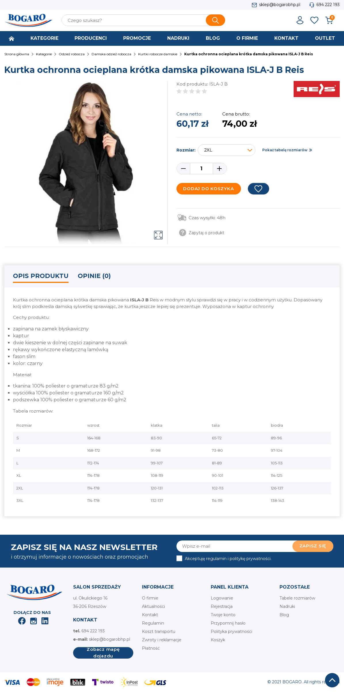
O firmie (150, 598)
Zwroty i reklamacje (161, 639)
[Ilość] (201, 168)
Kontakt (150, 614)
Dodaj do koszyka (208, 188)
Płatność (151, 648)
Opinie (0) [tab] (94, 275)
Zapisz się (312, 546)
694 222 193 (328, 4)
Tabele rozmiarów (297, 598)
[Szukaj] (143, 20)
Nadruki (287, 606)
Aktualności (153, 606)
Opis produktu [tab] (41, 275)
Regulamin (153, 623)
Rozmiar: (185, 150)
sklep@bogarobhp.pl (279, 4)
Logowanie (222, 598)
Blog (284, 614)
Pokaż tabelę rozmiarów (284, 150)
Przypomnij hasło (228, 623)
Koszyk (218, 639)
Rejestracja (222, 606)
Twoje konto (223, 614)
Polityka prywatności (231, 631)
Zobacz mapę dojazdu (103, 653)
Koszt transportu (158, 631)
